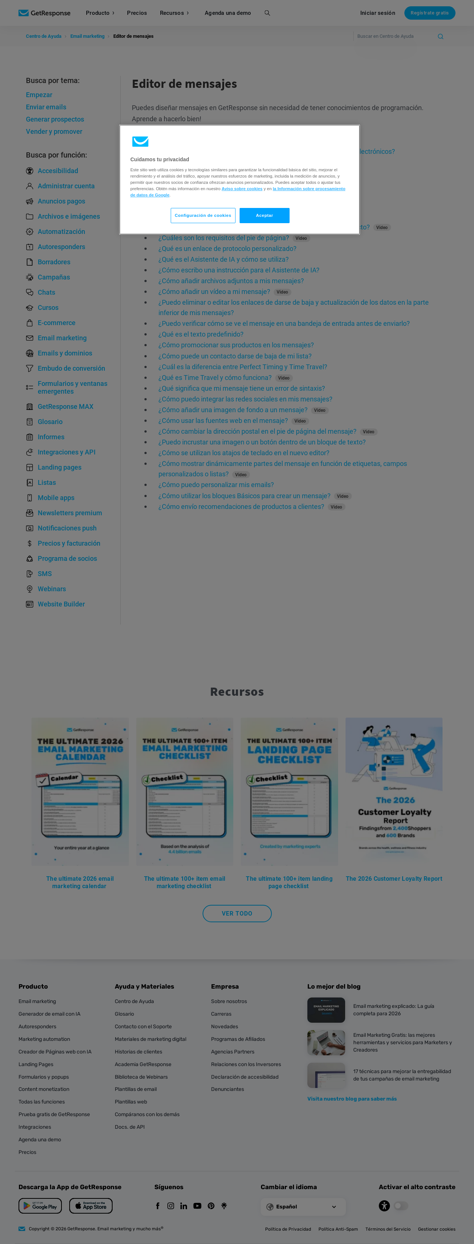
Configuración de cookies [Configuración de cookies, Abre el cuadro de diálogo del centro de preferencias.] (203, 215)
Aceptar (264, 215)
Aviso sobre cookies (242, 188)
